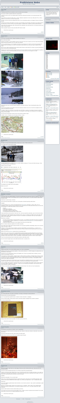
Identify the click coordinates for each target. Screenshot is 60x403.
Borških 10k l (4, 140)
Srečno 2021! (48, 91)
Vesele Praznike (5, 326)
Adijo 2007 (3, 9)
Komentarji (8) (42, 33)
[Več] (51, 102)
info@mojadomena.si (30, 220)
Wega (48, 75)
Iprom (2, 296)
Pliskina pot (48, 88)
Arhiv (5, 7)
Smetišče (3, 246)
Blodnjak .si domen (5, 194)
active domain (24, 204)
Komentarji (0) (42, 137)
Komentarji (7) (42, 288)
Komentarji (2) (42, 244)
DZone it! (6, 33)
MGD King (32, 402)
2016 (47, 59)
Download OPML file (55, 78)
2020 (47, 55)
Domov (2, 7)
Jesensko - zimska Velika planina (52, 95)
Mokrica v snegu (49, 94)
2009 (47, 65)
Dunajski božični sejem (50, 92)
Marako (48, 76)
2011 (47, 63)
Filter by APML (17, 7)
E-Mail (2, 33)
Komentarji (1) (42, 191)
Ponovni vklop (48, 89)
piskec (2, 141)
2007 (47, 67)
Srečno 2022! (48, 82)
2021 (47, 54)
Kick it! (4, 33)
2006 (47, 68)
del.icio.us (9, 33)
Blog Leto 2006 (49, 74)
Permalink (39, 33)
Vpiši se (12, 7)
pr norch (42, 136)
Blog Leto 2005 (49, 73)
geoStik (48, 77)
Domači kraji (48, 85)
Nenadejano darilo (5, 291)
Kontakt (8, 7)
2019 (47, 56)
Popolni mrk (4, 365)
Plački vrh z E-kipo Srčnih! (51, 104)
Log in (57, 7)
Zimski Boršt (4, 35)
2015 (47, 60)
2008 (47, 66)
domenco (10, 231)
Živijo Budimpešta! (49, 84)
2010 (47, 64)
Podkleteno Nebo (30, 2)
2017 (47, 58)
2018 (47, 57)
